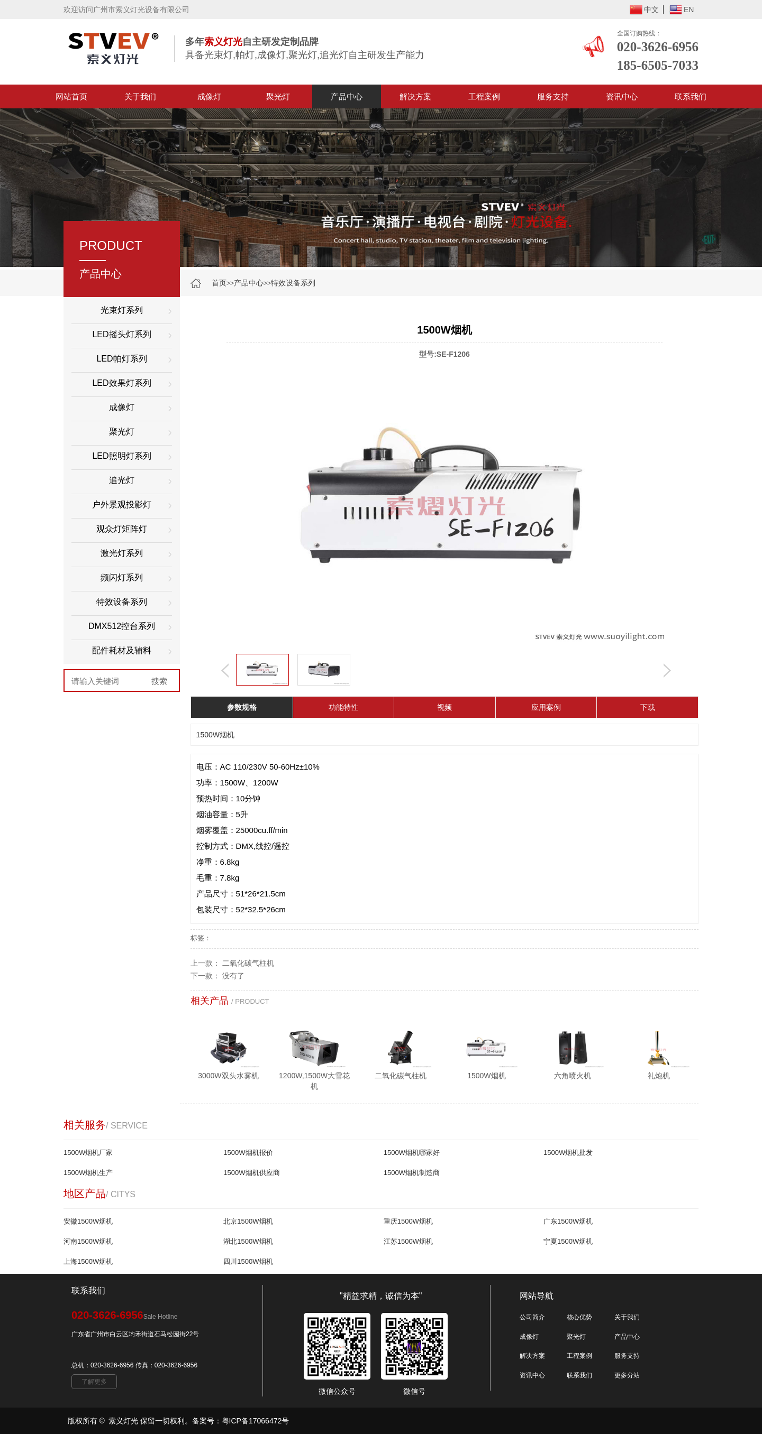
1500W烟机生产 (88, 1173)
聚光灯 (278, 96)
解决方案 (415, 96)
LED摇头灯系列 (121, 334)
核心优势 (579, 1317)
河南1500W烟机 (88, 1241)
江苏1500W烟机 (408, 1241)
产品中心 (346, 96)
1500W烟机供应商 (251, 1173)
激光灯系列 (122, 553)
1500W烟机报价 (248, 1153)
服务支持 (553, 96)
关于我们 (140, 96)
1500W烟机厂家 (88, 1153)
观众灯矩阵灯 (121, 528)
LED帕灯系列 (121, 358)
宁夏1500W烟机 (568, 1241)
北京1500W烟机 (248, 1221)
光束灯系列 (122, 310)
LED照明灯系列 (121, 455)
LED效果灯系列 (121, 382)
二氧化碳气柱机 (248, 963)
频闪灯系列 (122, 577)
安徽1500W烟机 (88, 1221)
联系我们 (690, 96)
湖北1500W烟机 (248, 1241)
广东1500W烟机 (568, 1221)
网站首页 (71, 96)
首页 (219, 283)
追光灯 (121, 480)
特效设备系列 (293, 283)
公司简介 (532, 1317)
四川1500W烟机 (248, 1261)
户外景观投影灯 (121, 504)
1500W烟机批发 (568, 1153)
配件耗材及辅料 (121, 650)
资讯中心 (622, 96)
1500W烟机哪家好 (412, 1153)
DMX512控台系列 (121, 626)
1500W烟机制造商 (412, 1173)
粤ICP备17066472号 (255, 1421)
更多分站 (627, 1375)
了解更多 (94, 1381)
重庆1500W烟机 (408, 1221)
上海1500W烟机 (88, 1261)
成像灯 (209, 96)
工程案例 (484, 96)
